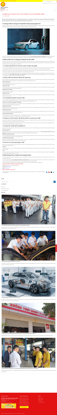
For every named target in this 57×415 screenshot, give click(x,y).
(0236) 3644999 (9, 166)
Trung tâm (27, 7)
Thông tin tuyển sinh (40, 399)
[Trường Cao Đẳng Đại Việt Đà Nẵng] (46, 172)
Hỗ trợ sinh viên (40, 400)
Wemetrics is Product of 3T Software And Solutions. (18, 413)
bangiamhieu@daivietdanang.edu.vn (6, 0)
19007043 (14, 0)
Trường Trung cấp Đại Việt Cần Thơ (24, 403)
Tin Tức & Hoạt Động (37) (4, 190)
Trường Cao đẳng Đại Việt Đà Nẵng (24, 399)
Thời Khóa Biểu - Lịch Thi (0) (5, 188)
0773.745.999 (7, 168)
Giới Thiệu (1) (3, 186)
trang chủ (13, 5)
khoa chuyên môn (43, 5)
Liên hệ (40, 7)
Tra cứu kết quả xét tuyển (41, 402)
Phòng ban (51, 5)
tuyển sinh (26, 5)
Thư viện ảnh (34, 7)
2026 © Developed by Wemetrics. (6, 413)
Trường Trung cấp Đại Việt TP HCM (24, 402)
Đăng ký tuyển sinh (24, 407)
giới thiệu (20, 5)
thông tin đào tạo (34, 5)
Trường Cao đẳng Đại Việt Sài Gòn (24, 398)
